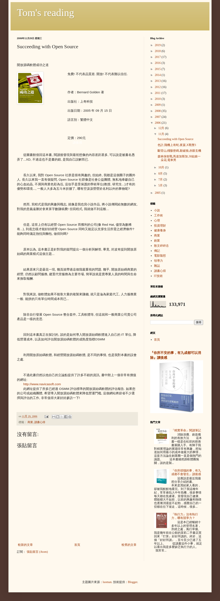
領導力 (158, 260)
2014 (158, 75)
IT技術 (158, 276)
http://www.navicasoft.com (42, 384)
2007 (158, 116)
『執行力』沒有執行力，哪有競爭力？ (184, 516)
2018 (158, 51)
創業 (157, 240)
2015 (158, 69)
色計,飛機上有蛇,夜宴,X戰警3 (177, 145)
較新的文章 (25, 544)
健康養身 (160, 230)
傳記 (157, 250)
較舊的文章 (129, 544)
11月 (161, 134)
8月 (161, 173)
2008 (158, 111)
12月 (161, 128)
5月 (161, 185)
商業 (30, 422)
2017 (158, 57)
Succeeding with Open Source (175, 139)
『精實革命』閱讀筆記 (186, 430)
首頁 (77, 544)
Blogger (132, 582)
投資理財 (160, 225)
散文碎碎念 (161, 245)
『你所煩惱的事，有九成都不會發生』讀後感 (186, 472)
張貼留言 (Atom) (37, 551)
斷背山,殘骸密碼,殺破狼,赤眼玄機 (179, 150)
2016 (158, 63)
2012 (158, 87)
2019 (158, 45)
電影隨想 (160, 255)
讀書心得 (39, 422)
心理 (157, 220)
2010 (158, 98)
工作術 (158, 215)
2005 (158, 192)
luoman (107, 582)
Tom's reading (45, 12)
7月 (161, 179)
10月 (161, 167)
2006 (158, 122)
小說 (157, 210)
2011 (158, 93)
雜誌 (157, 265)
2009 (158, 104)
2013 (158, 81)
